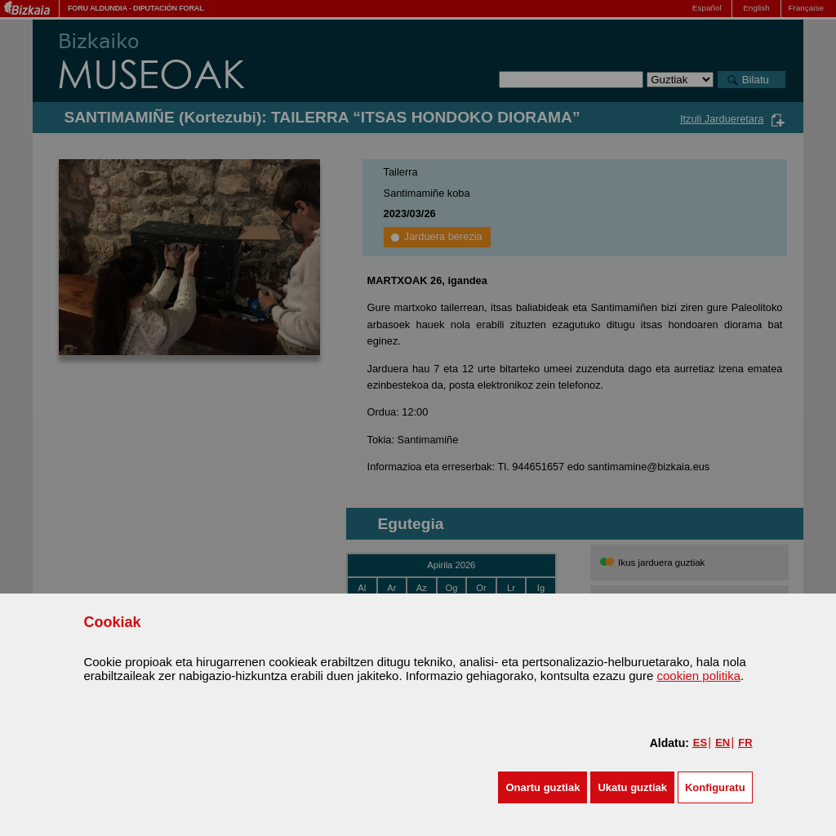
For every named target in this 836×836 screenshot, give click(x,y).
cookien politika (698, 676)
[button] (542, 787)
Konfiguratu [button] (715, 787)
